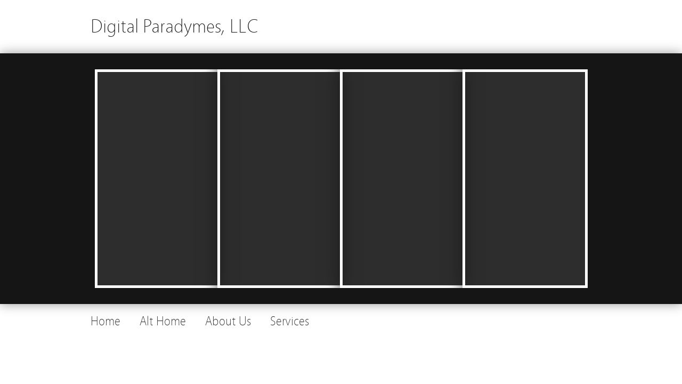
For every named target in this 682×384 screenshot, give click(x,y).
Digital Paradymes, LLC (174, 26)
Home (105, 321)
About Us (228, 321)
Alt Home (163, 321)
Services (289, 321)
